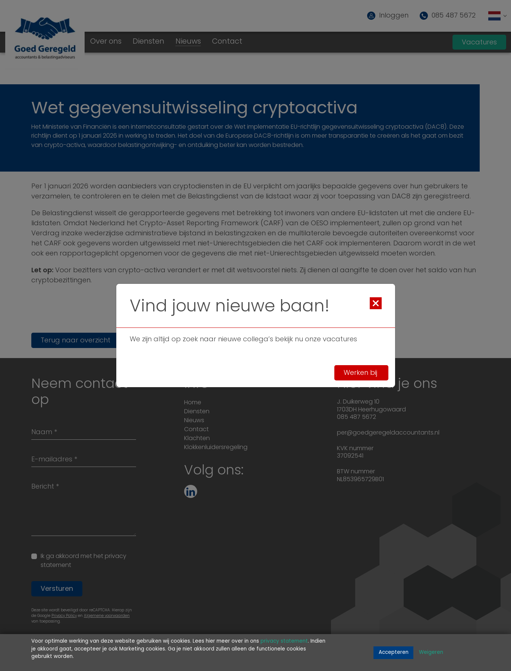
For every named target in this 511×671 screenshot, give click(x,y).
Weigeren (431, 652)
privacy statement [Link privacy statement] (284, 641)
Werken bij (361, 373)
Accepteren (394, 652)
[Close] (376, 303)
